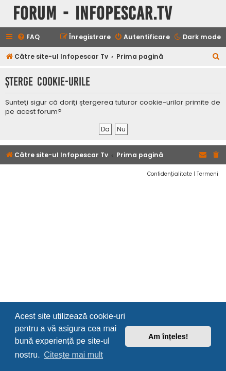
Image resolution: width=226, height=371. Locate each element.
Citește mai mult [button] (73, 354)
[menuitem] (28, 37)
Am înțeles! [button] (168, 336)
